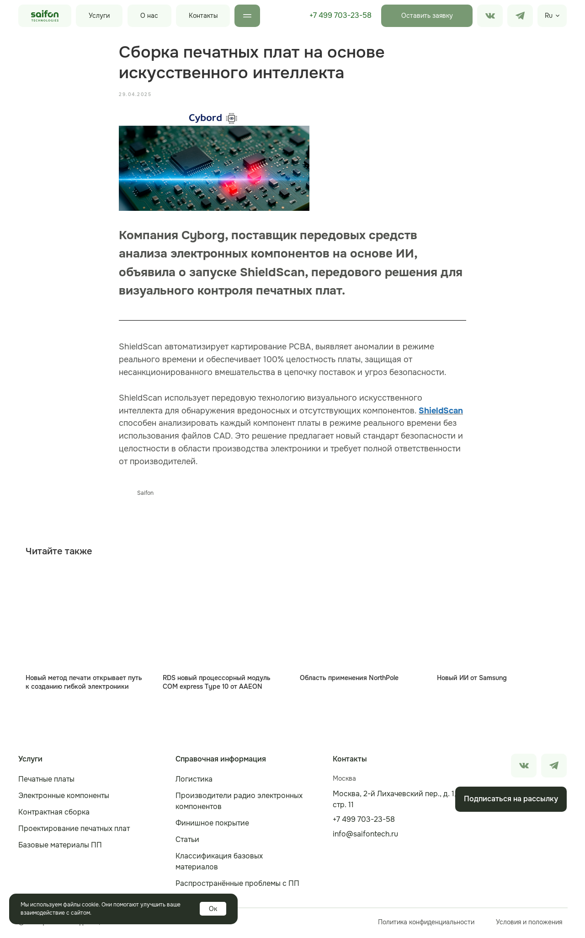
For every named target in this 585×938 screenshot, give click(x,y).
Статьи (187, 842)
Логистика (194, 781)
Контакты (203, 15)
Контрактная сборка (54, 814)
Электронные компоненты (63, 798)
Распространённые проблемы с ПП (237, 885)
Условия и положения (529, 924)
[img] (520, 16)
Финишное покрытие (212, 825)
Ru (549, 15)
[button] (427, 16)
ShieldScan (441, 412)
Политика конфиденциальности (426, 924)
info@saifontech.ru (365, 836)
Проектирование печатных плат (74, 831)
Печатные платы (46, 781)
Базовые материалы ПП (60, 847)
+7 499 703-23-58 (340, 15)
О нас (149, 15)
